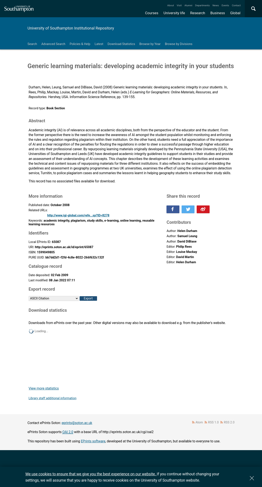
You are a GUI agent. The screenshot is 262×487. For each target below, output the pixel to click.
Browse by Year (149, 44)
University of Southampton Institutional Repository (71, 28)
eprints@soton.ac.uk (77, 423)
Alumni (188, 5)
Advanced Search (53, 44)
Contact (236, 5)
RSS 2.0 (229, 422)
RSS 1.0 (213, 422)
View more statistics (44, 388)
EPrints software (93, 441)
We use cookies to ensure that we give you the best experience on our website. (91, 474)
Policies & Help (80, 44)
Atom (199, 422)
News (215, 5)
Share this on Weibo (203, 209)
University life (174, 13)
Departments (202, 5)
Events (225, 5)
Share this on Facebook (172, 209)
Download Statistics (121, 44)
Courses (151, 13)
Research (197, 13)
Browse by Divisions (179, 44)
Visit (179, 5)
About (170, 5)
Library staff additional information (53, 398)
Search (32, 44)
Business (217, 13)
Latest (99, 44)
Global (235, 13)
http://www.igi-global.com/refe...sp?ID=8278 (78, 215)
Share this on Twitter (188, 209)
